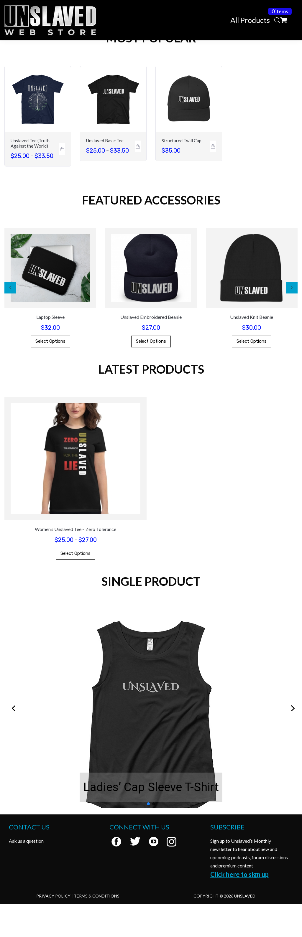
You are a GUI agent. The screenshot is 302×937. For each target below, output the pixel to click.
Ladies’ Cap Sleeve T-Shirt (151, 820)
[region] (151, 741)
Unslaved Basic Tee (105, 173)
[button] (10, 320)
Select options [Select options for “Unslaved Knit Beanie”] (252, 374)
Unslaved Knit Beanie (251, 350)
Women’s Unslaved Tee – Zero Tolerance (75, 562)
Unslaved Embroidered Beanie (151, 350)
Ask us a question (26, 874)
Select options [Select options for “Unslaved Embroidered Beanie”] (151, 374)
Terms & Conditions (96, 928)
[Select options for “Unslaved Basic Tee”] (138, 179)
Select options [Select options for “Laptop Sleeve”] (50, 374)
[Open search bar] (277, 20)
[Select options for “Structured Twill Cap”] (213, 179)
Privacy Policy (53, 928)
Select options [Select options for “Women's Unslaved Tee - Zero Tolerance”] (75, 586)
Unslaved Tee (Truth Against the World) (30, 176)
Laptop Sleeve (50, 350)
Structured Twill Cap (181, 173)
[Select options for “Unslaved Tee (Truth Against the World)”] (62, 182)
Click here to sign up (239, 907)
